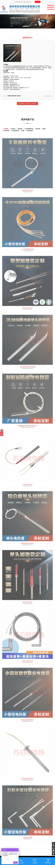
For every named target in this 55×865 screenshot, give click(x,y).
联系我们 (48, 861)
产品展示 (34, 861)
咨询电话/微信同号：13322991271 (22, 1)
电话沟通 (20, 861)
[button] (4, 21)
